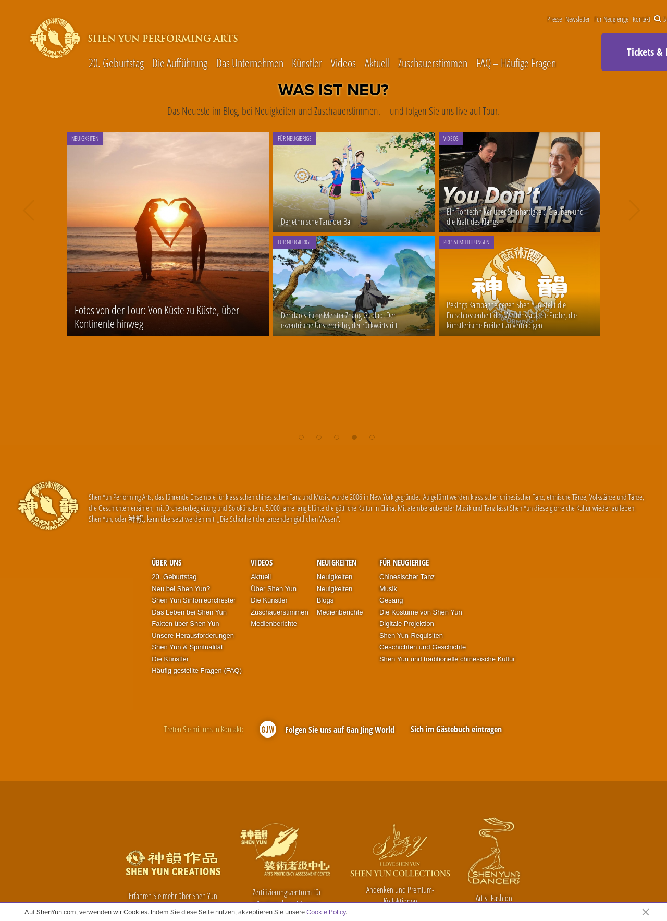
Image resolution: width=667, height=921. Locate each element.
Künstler (307, 62)
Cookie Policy (325, 911)
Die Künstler (170, 659)
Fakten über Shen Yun (185, 624)
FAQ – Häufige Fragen (516, 62)
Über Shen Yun (274, 589)
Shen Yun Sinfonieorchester (194, 600)
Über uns (166, 562)
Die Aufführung (179, 62)
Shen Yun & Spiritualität (187, 647)
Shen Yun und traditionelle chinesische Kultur (447, 659)
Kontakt (641, 19)
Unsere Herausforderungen (193, 636)
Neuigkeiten (336, 562)
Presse (554, 19)
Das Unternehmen (249, 62)
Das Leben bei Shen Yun (189, 612)
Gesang (391, 600)
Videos (343, 62)
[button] (301, 434)
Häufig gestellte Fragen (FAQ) (197, 670)
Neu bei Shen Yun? (181, 589)
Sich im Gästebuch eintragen (456, 729)
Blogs (325, 600)
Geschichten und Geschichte (422, 647)
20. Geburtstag (116, 62)
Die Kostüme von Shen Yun (420, 612)
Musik (388, 589)
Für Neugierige (611, 19)
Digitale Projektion (406, 624)
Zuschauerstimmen (432, 62)
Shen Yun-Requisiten (411, 636)
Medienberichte (274, 624)
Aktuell (377, 62)
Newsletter (577, 19)
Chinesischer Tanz (407, 577)
